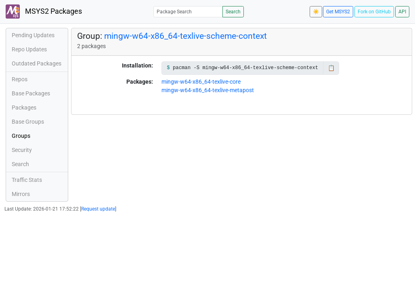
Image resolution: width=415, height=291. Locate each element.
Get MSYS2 (338, 12)
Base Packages (31, 93)
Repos (19, 79)
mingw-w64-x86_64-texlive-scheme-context (185, 36)
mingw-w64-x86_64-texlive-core (201, 81)
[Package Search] (188, 11)
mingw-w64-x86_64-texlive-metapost (207, 90)
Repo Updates (29, 49)
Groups (21, 136)
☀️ (316, 12)
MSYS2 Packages (44, 11)
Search (233, 12)
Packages (24, 107)
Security (22, 150)
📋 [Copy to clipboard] (331, 68)
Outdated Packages (36, 63)
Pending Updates (33, 35)
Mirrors (21, 194)
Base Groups (28, 121)
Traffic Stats (27, 180)
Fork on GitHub (374, 12)
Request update (98, 209)
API (402, 12)
